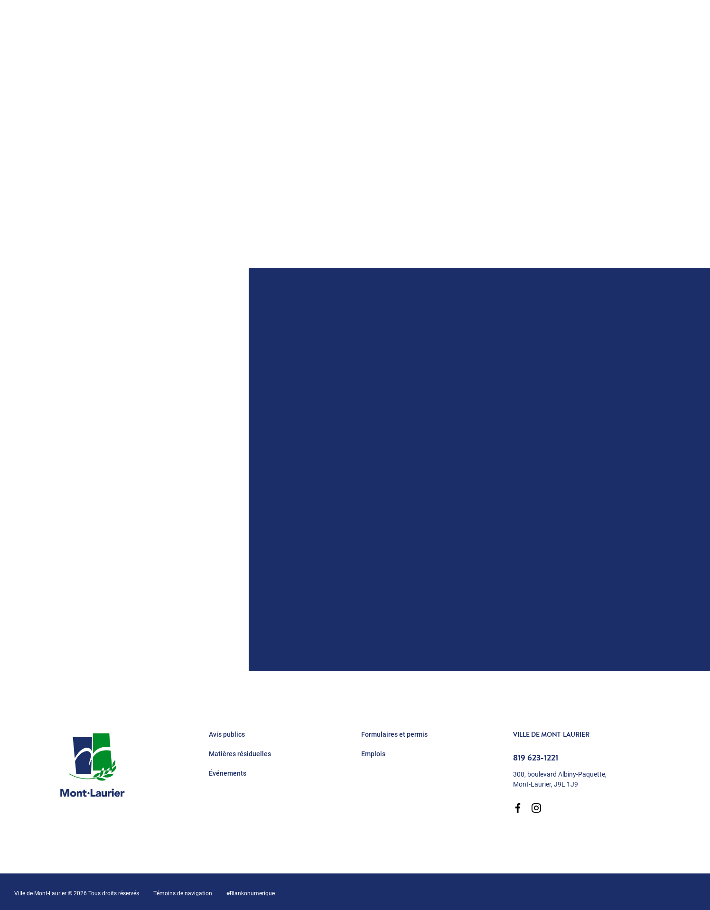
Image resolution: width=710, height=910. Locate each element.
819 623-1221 (535, 757)
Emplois (373, 754)
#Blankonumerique (250, 893)
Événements (227, 773)
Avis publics (227, 734)
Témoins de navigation (182, 893)
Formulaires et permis (394, 734)
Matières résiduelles (240, 754)
